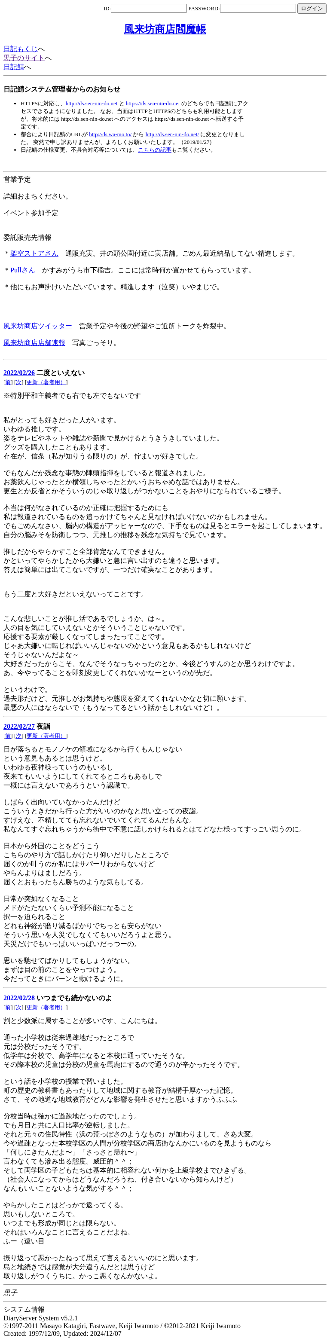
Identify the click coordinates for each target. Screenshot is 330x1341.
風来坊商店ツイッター (37, 326)
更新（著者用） (46, 382)
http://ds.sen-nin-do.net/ (172, 134)
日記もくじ (20, 48)
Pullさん (22, 270)
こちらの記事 (154, 150)
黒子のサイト (24, 57)
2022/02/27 (19, 726)
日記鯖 (13, 66)
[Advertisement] (159, 162)
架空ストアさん (34, 253)
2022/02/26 (19, 372)
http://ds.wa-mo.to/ (110, 134)
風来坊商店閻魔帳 (165, 29)
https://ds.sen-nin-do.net (153, 103)
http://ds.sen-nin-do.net (92, 103)
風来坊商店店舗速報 (34, 342)
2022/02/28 (19, 998)
